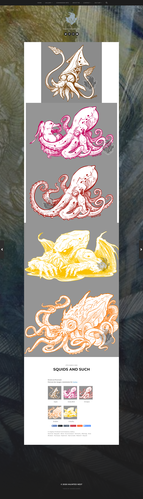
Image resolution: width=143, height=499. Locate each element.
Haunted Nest (75, 484)
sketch (79, 435)
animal (51, 433)
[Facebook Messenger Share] (87, 426)
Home (39, 3)
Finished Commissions (61, 432)
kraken (51, 435)
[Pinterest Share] (73, 426)
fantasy (85, 433)
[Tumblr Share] (66, 426)
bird (62, 433)
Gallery (48, 3)
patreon (64, 435)
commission (70, 433)
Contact (86, 3)
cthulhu (78, 433)
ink (90, 433)
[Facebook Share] (54, 426)
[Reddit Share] (79, 426)
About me (76, 3)
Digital (51, 432)
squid (85, 435)
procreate (72, 435)
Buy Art (98, 3)
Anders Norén (75, 488)
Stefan (75, 382)
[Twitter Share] (60, 426)
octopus (57, 435)
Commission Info (62, 3)
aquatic (57, 433)
